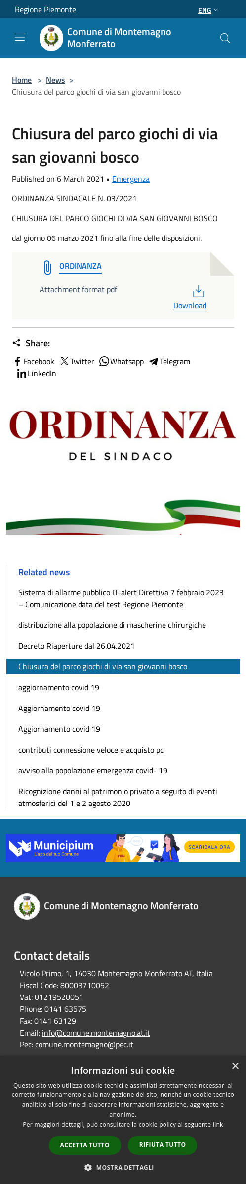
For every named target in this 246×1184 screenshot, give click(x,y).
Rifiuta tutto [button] (162, 1144)
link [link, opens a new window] (218, 1124)
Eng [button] (209, 10)
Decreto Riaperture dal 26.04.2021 (76, 646)
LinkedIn (36, 373)
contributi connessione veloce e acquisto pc (91, 750)
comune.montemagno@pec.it (84, 1044)
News (55, 80)
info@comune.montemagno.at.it (96, 1033)
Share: (31, 343)
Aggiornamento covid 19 (59, 708)
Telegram (169, 361)
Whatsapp (121, 361)
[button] (123, 1167)
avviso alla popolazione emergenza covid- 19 (92, 770)
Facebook (33, 361)
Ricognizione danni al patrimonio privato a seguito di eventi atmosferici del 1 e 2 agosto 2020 (117, 797)
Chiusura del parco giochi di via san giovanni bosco (102, 666)
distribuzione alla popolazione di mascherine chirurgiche (112, 625)
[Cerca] (225, 38)
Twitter (76, 361)
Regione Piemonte (45, 9)
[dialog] (123, 1120)
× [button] (235, 1066)
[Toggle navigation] (20, 37)
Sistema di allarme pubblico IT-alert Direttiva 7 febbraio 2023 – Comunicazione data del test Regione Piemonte (121, 598)
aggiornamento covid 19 (58, 687)
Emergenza (131, 179)
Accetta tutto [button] (85, 1145)
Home (22, 80)
